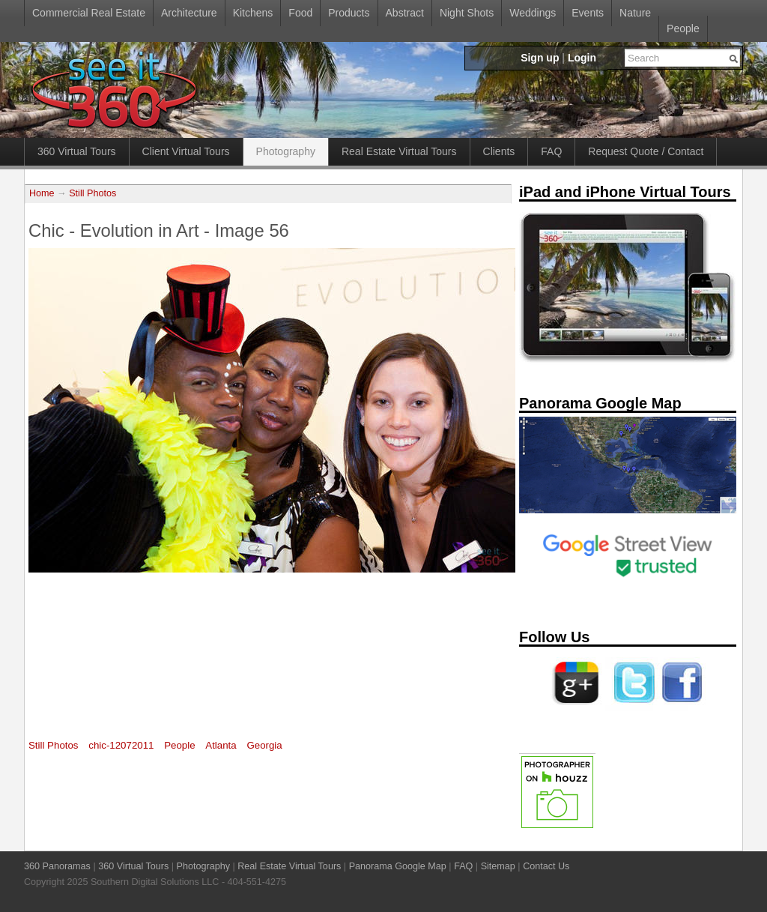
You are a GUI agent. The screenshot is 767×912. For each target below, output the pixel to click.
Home (42, 193)
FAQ (551, 151)
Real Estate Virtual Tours (399, 151)
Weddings (532, 13)
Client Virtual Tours (186, 151)
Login (582, 58)
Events (588, 13)
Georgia (264, 745)
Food (300, 13)
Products (348, 13)
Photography (285, 151)
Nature (635, 13)
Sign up (540, 58)
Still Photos (92, 193)
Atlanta (220, 745)
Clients (499, 151)
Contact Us (546, 866)
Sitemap (498, 866)
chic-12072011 (121, 745)
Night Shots (467, 13)
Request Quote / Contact (645, 151)
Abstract (405, 13)
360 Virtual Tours (76, 151)
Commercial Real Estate (88, 13)
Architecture (189, 13)
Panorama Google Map (397, 866)
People (683, 28)
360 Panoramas (57, 866)
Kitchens (253, 13)
